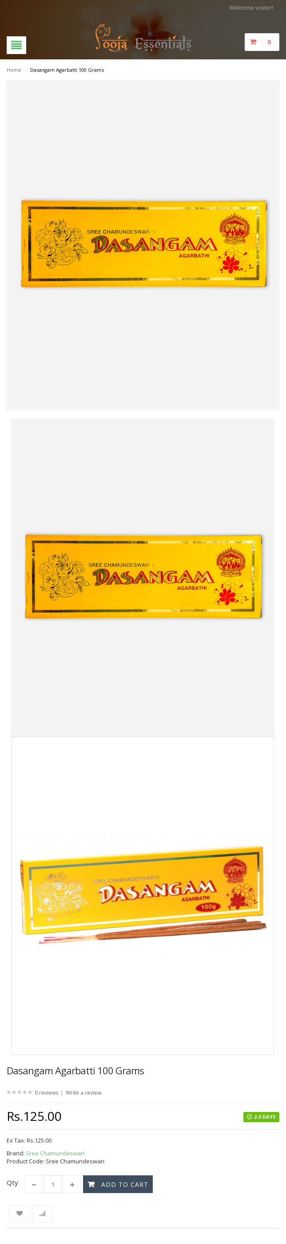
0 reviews (46, 1092)
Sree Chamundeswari (55, 1153)
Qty (12, 1182)
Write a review (83, 1092)
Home (14, 69)
